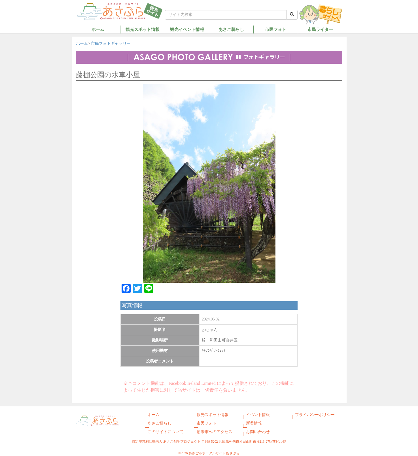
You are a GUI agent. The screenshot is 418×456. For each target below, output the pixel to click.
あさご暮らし (231, 29)
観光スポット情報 (143, 29)
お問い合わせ (258, 432)
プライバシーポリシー (315, 415)
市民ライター (320, 29)
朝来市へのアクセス (214, 432)
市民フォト (275, 29)
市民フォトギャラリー (111, 43)
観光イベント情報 (187, 29)
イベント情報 (258, 415)
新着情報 (254, 423)
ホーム (98, 29)
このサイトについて (165, 432)
